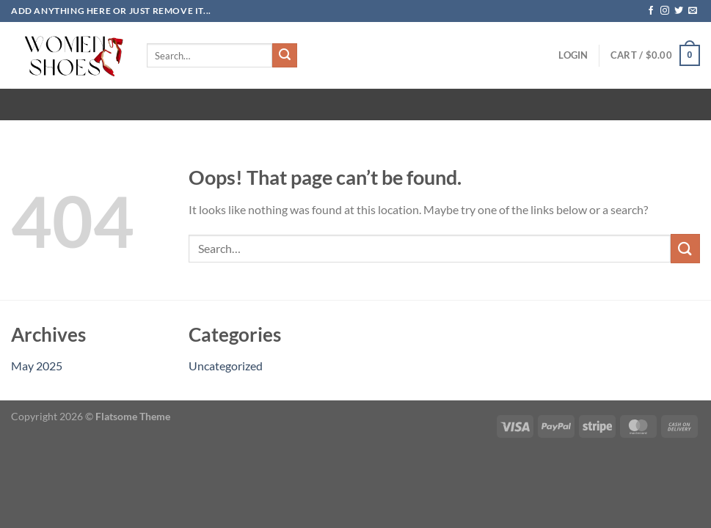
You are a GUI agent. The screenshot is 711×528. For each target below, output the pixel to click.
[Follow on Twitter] (678, 11)
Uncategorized (226, 366)
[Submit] (284, 55)
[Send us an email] (692, 11)
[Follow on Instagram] (664, 11)
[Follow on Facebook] (650, 11)
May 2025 (36, 366)
